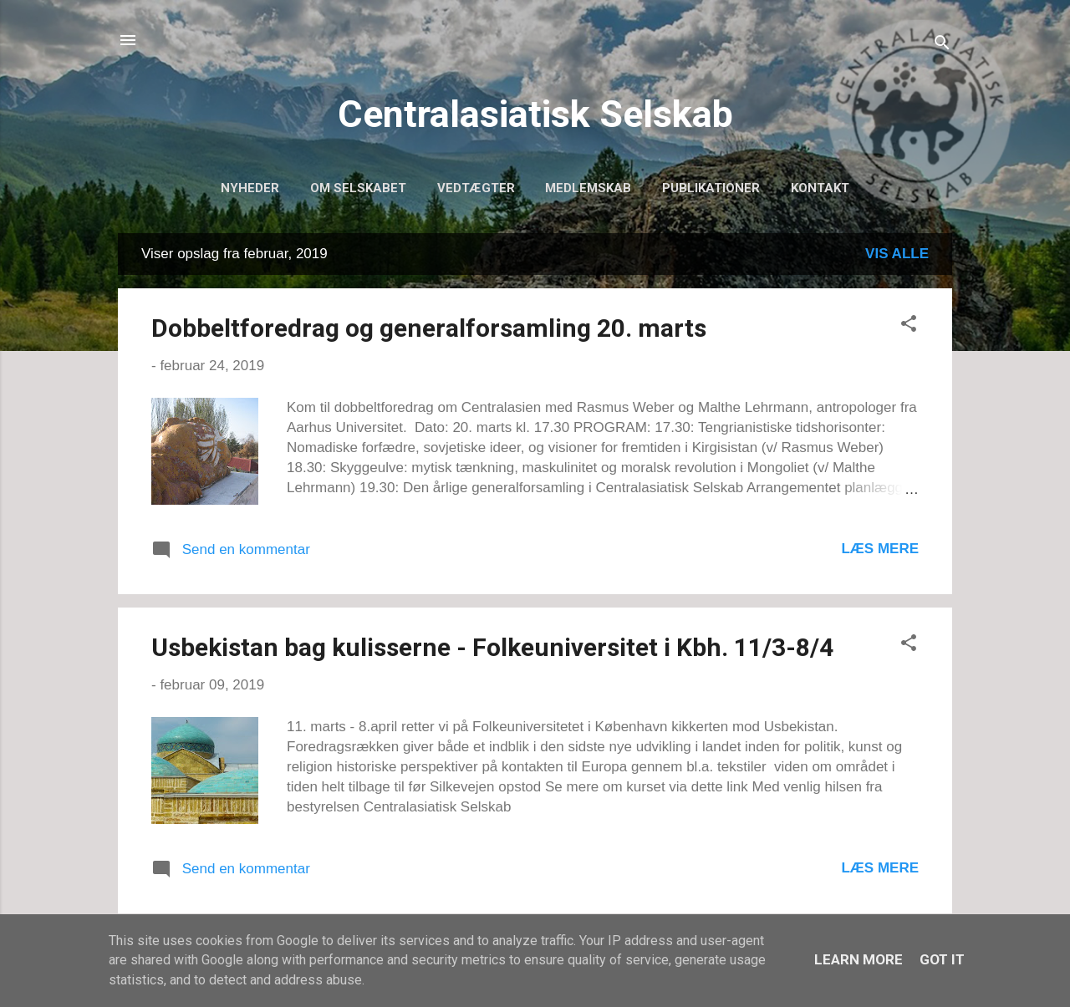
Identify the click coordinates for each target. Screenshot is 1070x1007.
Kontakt (820, 188)
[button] (909, 326)
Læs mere (880, 549)
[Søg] (942, 45)
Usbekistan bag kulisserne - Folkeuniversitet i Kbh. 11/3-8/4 (492, 647)
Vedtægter (476, 188)
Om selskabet (358, 188)
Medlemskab (588, 188)
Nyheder (250, 188)
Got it (942, 959)
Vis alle (897, 254)
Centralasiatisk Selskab (535, 114)
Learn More (858, 959)
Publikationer (711, 188)
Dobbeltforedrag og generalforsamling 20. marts (428, 328)
